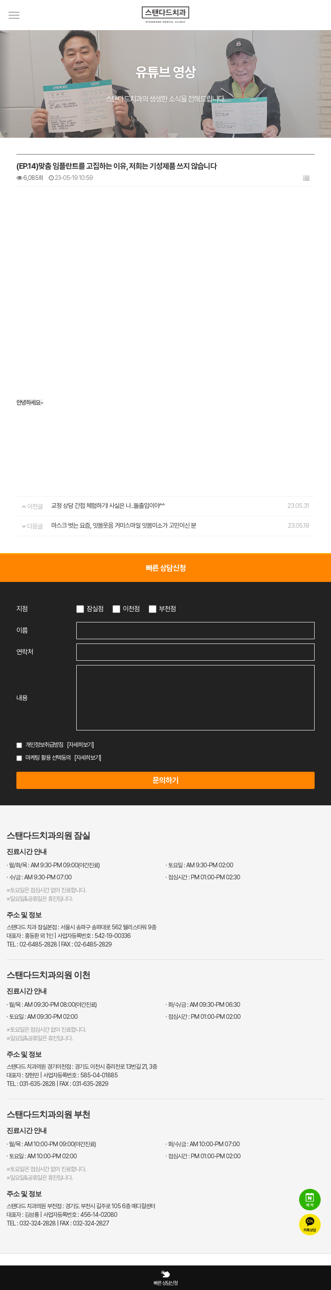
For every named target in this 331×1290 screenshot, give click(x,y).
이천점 (131, 609)
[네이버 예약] (310, 1200)
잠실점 (95, 609)
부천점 (167, 609)
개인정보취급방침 (44, 744)
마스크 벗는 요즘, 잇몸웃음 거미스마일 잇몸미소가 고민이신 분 (123, 525)
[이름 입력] (195, 630)
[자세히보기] (80, 744)
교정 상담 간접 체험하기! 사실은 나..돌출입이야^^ (108, 505)
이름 (22, 630)
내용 (22, 698)
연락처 (24, 652)
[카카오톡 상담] (310, 1225)
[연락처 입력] (195, 652)
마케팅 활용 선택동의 (48, 757)
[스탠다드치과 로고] (165, 28)
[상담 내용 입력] (195, 697)
